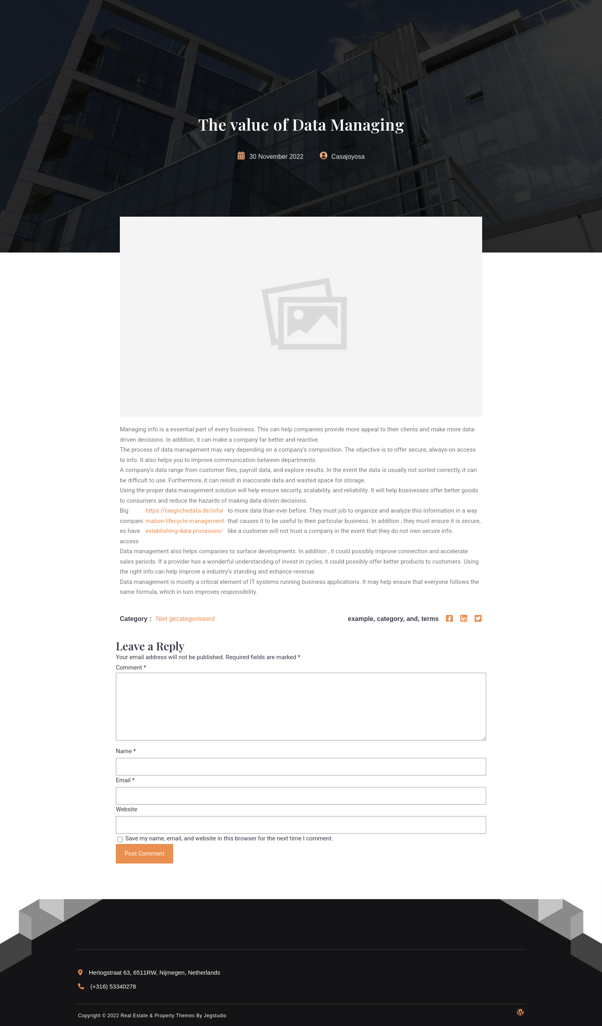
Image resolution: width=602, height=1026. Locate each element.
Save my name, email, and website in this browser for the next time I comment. (229, 838)
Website (126, 809)
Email (125, 780)
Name (126, 751)
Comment (131, 667)
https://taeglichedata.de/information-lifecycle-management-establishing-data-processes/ (185, 521)
